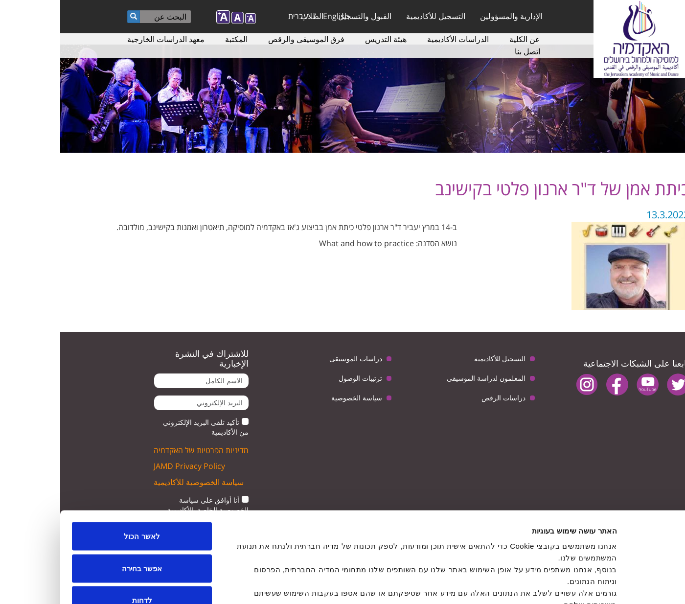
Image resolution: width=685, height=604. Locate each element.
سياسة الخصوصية (296, 397)
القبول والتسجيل (304, 16)
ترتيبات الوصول (300, 378)
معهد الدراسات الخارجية (105, 39)
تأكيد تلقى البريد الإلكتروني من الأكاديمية (145, 427)
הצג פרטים (224, 585)
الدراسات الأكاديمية (398, 39)
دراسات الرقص (443, 397)
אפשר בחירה (82, 508)
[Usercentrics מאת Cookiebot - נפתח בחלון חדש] (622, 585)
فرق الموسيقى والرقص (246, 39)
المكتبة (176, 39)
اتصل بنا (467, 51)
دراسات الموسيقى (295, 358)
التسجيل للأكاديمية (375, 16)
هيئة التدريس (325, 39)
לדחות (82, 539)
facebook (557, 384)
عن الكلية (464, 39)
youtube (587, 384)
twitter (618, 384)
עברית (238, 16)
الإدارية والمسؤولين (451, 16)
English (276, 16)
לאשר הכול (81, 475)
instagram (527, 384)
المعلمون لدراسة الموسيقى (426, 378)
